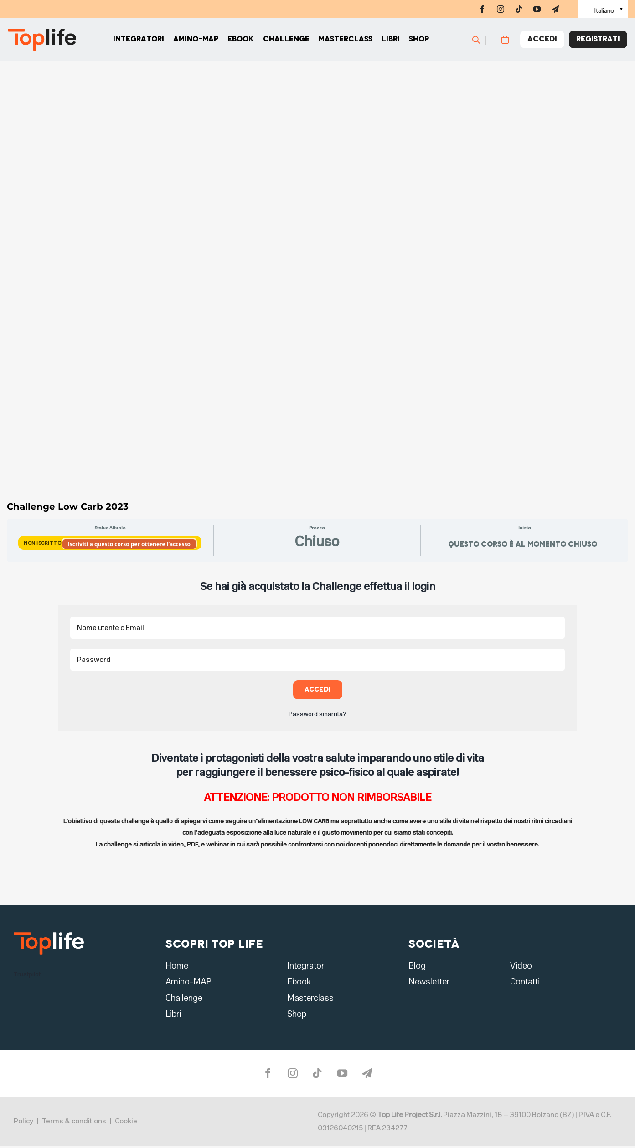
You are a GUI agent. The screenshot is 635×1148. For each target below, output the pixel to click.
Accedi (317, 689)
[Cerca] (486, 41)
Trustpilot (27, 974)
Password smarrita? (317, 714)
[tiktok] (519, 9)
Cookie (126, 1123)
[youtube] (537, 9)
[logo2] (49, 935)
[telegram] (555, 9)
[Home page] (41, 41)
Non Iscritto (43, 543)
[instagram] (500, 9)
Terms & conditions (74, 1123)
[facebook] (482, 9)
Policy (23, 1123)
